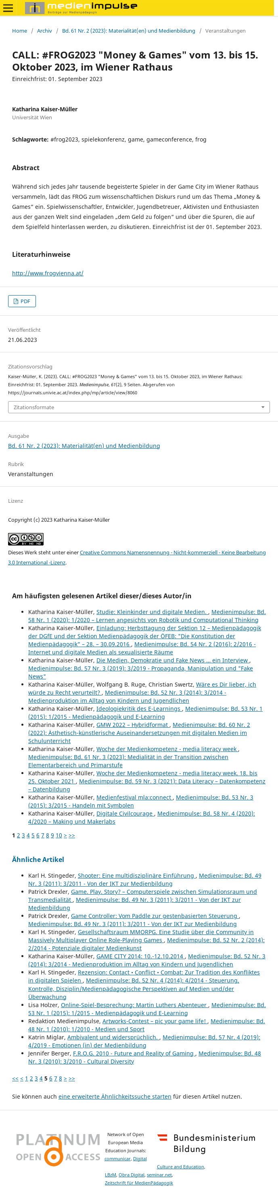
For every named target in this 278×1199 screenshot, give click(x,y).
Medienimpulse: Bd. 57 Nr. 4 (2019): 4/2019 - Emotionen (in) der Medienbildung (144, 1041)
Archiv (44, 30)
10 (59, 835)
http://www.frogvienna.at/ (48, 273)
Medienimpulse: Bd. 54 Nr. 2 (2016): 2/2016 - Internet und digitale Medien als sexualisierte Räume (142, 648)
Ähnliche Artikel (38, 859)
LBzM (110, 1175)
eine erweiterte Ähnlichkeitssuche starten (115, 1096)
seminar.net (159, 1175)
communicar (118, 1159)
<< (15, 1078)
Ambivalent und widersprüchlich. (113, 1037)
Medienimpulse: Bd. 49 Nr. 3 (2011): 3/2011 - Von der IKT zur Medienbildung (144, 879)
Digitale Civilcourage (125, 813)
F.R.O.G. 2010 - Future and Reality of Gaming (134, 1053)
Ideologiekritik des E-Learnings (139, 708)
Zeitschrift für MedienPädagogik (139, 1183)
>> (72, 835)
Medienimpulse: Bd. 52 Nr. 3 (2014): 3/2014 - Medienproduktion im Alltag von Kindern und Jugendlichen (127, 696)
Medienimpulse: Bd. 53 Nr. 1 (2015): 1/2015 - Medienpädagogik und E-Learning (145, 712)
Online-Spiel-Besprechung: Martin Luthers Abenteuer (134, 1005)
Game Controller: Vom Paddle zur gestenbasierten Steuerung (155, 916)
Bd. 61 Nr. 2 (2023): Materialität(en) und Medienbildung (128, 30)
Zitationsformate (34, 407)
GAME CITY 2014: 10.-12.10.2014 (140, 956)
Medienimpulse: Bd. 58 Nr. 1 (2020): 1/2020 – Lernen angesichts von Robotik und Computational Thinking (147, 616)
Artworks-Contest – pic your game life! (154, 1021)
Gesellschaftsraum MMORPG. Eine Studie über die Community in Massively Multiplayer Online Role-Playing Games (141, 936)
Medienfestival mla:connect (134, 797)
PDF (24, 301)
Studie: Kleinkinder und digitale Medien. (152, 612)
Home (19, 30)
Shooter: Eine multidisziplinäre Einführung (137, 875)
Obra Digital (131, 1175)
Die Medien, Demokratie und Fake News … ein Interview (172, 660)
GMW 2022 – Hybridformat (132, 725)
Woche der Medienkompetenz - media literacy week (167, 749)
